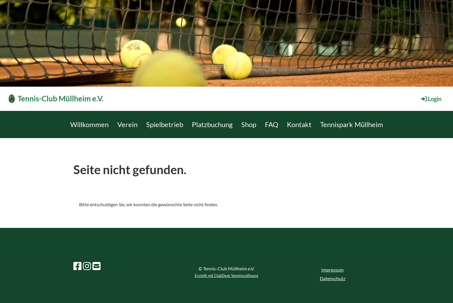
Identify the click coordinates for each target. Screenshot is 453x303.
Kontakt (299, 124)
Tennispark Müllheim (351, 124)
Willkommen (89, 124)
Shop (248, 124)
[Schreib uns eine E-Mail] (96, 266)
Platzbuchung (212, 124)
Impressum (332, 269)
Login (430, 98)
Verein (127, 124)
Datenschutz (332, 278)
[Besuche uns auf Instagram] (87, 266)
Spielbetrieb (164, 124)
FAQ (271, 124)
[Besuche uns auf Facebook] (77, 266)
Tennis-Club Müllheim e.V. (60, 98)
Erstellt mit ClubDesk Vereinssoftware (226, 275)
